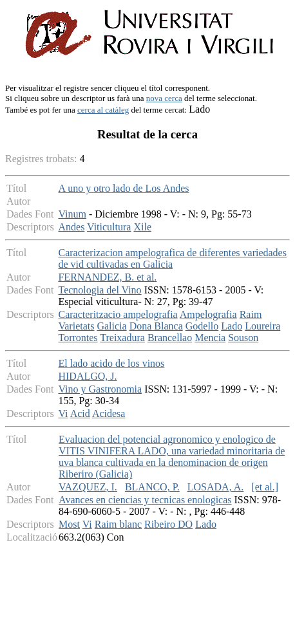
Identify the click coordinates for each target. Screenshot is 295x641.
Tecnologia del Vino (99, 289)
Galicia (111, 325)
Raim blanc (118, 524)
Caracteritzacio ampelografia (117, 314)
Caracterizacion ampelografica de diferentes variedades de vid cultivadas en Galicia (172, 258)
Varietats (76, 325)
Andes (71, 226)
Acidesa (109, 413)
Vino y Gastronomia (100, 389)
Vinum (72, 214)
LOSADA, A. (215, 486)
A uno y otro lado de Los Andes (123, 188)
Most (69, 524)
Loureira (262, 325)
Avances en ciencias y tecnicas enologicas (145, 499)
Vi (63, 413)
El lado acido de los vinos (111, 363)
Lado (231, 325)
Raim (251, 314)
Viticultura (109, 226)
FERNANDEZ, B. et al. (107, 277)
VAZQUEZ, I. (88, 486)
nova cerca (164, 98)
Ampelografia (208, 314)
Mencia (210, 337)
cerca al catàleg (103, 110)
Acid (80, 413)
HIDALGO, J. (87, 376)
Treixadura (122, 337)
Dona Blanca (156, 325)
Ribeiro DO (168, 524)
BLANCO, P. (152, 486)
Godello (202, 325)
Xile (142, 226)
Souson (243, 337)
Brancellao (170, 337)
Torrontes (77, 337)
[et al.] (264, 486)
